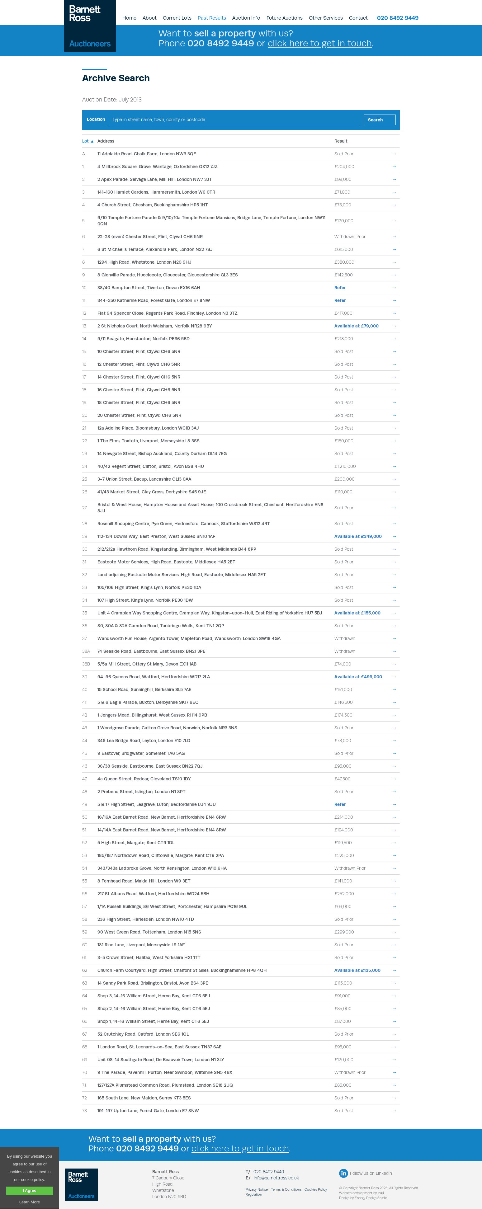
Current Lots (177, 18)
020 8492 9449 (397, 18)
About (150, 18)
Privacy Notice (257, 1190)
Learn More (29, 1202)
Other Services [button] (326, 18)
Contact (358, 18)
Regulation (254, 1195)
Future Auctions (285, 18)
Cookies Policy (316, 1190)
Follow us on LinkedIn (371, 1173)
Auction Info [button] (246, 18)
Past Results (212, 18)
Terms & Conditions (286, 1190)
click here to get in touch (320, 43)
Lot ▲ (88, 141)
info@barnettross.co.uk (276, 1177)
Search (375, 119)
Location (96, 119)
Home (129, 18)
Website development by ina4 (361, 1193)
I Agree (29, 1190)
